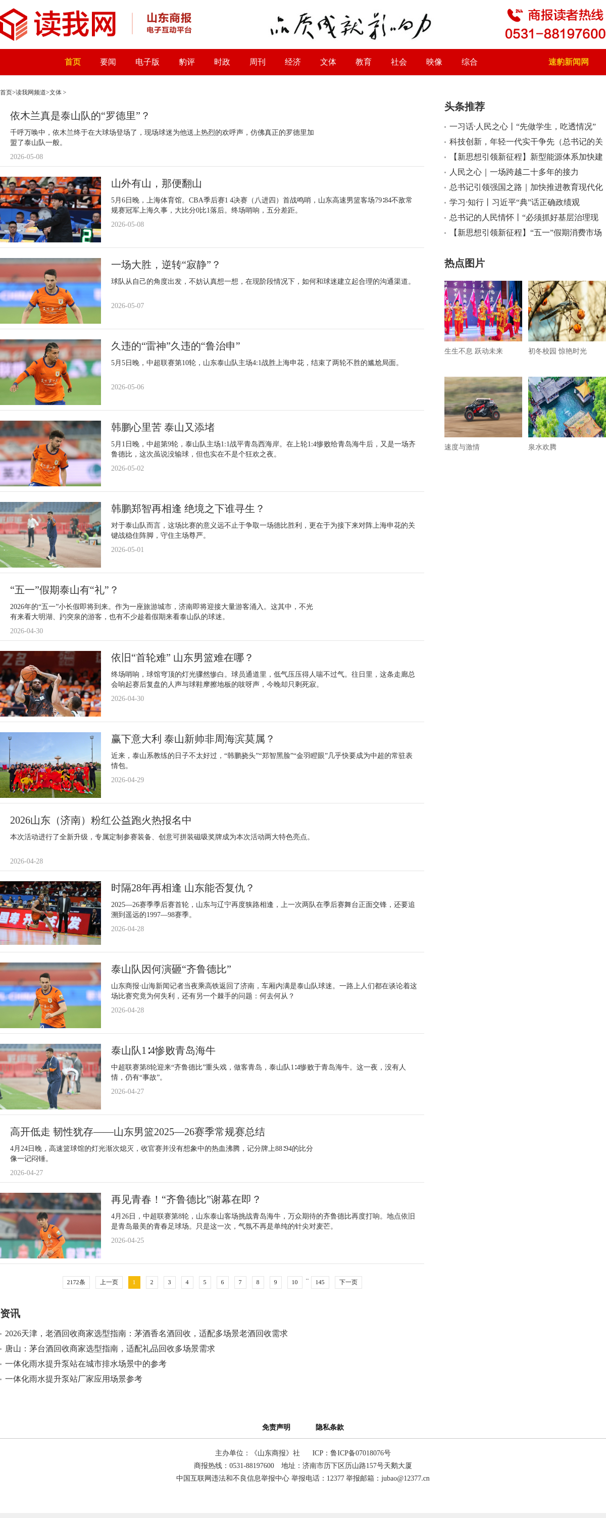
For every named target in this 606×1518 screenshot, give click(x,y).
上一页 (109, 1282)
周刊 (257, 62)
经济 (293, 62)
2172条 (76, 1282)
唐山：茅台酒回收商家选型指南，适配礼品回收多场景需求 (110, 1348)
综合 (470, 62)
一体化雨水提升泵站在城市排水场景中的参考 (86, 1363)
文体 (328, 62)
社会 (399, 62)
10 (295, 1282)
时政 (222, 62)
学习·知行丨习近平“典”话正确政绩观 (514, 202)
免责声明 (278, 1427)
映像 (434, 62)
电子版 (147, 62)
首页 (73, 62)
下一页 (348, 1282)
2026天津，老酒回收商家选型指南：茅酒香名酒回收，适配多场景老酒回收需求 (146, 1333)
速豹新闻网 (568, 62)
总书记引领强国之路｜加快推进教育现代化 (526, 187)
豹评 (187, 62)
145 (320, 1282)
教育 (364, 62)
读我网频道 (31, 92)
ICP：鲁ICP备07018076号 (351, 1453)
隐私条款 (330, 1427)
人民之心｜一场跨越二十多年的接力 (514, 172)
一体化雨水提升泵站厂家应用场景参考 (73, 1379)
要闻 (108, 62)
